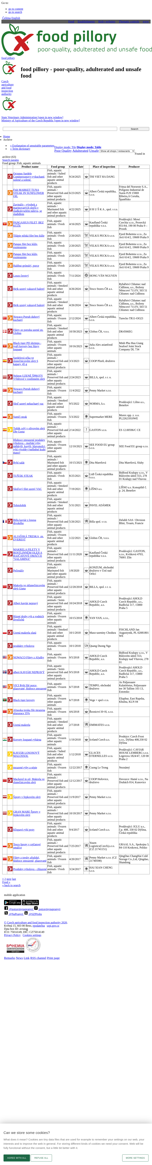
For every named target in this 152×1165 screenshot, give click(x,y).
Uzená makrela (21, 724)
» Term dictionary (20, 148)
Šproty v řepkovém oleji (27, 797)
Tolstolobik (19, 505)
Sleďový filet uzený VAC (27, 488)
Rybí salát (18, 462)
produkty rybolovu (23, 645)
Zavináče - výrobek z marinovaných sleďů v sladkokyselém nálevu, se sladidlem (27, 209)
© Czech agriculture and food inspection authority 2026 (35, 922)
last (14, 878)
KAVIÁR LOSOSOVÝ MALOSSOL (26, 754)
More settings (135, 1158)
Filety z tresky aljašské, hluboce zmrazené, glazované (29, 859)
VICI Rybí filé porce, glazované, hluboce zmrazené (29, 687)
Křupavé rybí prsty (24, 829)
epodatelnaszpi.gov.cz (46, 925)
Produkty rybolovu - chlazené (30, 869)
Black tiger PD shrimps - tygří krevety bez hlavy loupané (27, 346)
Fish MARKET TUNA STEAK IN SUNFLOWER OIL (28, 193)
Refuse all (41, 1158)
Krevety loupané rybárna (27, 739)
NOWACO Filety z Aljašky (28, 657)
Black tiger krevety (24, 700)
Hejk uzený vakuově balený (29, 288)
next (9, 878)
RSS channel (38, 958)
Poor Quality (63, 151)
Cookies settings (32, 935)
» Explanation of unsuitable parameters (32, 145)
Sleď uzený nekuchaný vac (28, 403)
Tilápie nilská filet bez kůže (28, 235)
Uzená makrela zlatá (24, 632)
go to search (15, 12)
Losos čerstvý (21, 275)
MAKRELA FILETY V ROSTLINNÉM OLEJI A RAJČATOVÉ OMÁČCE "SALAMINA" (27, 554)
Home (6, 136)
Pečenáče (18, 570)
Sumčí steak (20, 416)
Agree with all (16, 1158)
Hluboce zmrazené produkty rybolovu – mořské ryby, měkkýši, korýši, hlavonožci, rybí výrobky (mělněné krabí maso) (29, 446)
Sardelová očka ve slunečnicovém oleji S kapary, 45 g (25, 361)
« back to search (11, 885)
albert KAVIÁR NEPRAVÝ (29, 672)
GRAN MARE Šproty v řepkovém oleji (26, 813)
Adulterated (80, 151)
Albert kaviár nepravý (25, 603)
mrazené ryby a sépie (25, 767)
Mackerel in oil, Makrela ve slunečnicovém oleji (29, 781)
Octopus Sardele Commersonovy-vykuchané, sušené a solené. (29, 176)
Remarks (9, 958)
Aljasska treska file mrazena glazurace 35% (29, 712)
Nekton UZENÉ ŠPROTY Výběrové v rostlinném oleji (29, 377)
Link (26, 958)
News (19, 958)
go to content (15, 8)
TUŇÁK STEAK (23, 475)
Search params (10, 160)
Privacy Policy (12, 935)
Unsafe (94, 151)
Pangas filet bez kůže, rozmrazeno (25, 246)
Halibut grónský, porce (26, 265)
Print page (53, 958)
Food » (6, 882)
